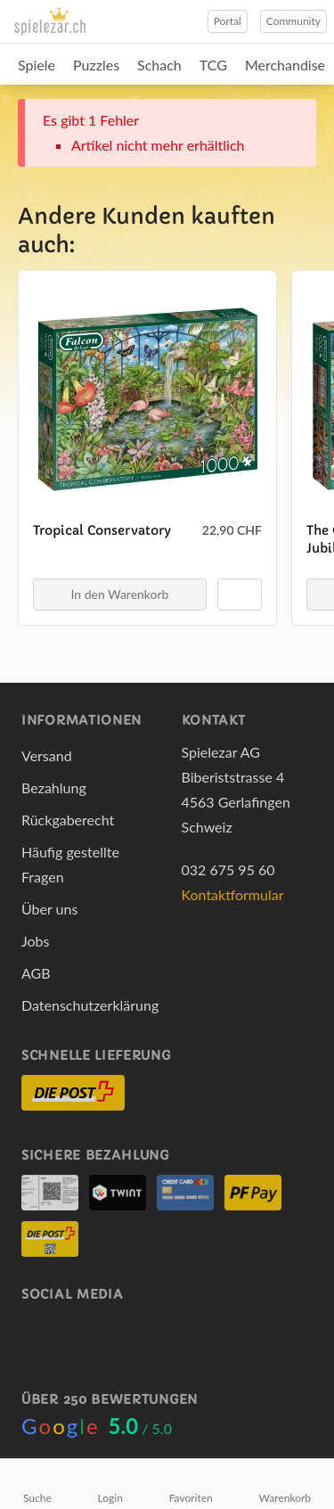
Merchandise (285, 64)
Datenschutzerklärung (90, 1004)
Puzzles (96, 64)
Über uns (49, 908)
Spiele (36, 64)
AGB (36, 972)
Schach (159, 64)
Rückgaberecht (67, 819)
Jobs (35, 940)
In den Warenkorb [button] (120, 594)
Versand (46, 755)
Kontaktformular (233, 894)
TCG (213, 64)
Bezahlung (53, 787)
